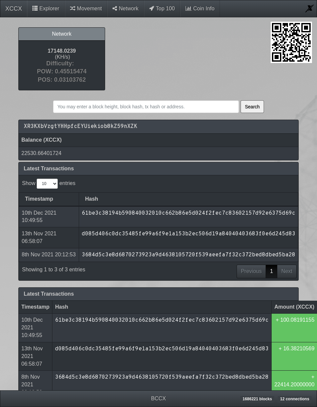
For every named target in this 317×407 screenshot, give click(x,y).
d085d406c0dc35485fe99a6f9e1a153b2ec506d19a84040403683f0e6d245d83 (162, 333)
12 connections (294, 399)
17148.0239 (62, 51)
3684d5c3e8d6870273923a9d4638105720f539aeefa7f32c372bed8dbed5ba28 (162, 362)
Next (286, 255)
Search (252, 106)
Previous (251, 255)
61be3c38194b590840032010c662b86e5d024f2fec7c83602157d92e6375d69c (162, 305)
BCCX (158, 398)
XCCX (13, 8)
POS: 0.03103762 (62, 80)
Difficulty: (61, 63)
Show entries (48, 184)
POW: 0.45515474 (62, 71)
